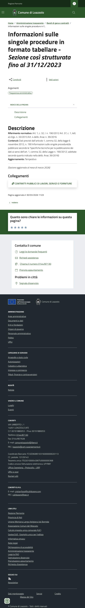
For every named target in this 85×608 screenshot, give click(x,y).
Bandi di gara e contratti (58, 23)
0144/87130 (22, 435)
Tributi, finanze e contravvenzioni (22, 374)
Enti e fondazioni (15, 324)
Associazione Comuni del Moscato (23, 526)
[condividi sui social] (15, 79)
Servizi (39, 593)
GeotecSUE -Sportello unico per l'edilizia (25, 534)
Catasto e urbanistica (17, 365)
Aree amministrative (17, 316)
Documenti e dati (15, 320)
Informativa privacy (16, 538)
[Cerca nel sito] (72, 12)
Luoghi (11, 405)
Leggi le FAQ (13, 554)
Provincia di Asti (15, 517)
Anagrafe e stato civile (18, 357)
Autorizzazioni (14, 361)
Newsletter (13, 582)
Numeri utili (13, 476)
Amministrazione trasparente (30, 23)
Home (10, 23)
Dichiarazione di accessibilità (20, 547)
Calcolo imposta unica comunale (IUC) (24, 530)
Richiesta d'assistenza (18, 564)
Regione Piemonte (15, 3)
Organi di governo (16, 329)
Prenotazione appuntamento (21, 561)
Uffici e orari (13, 471)
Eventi (11, 409)
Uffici (10, 342)
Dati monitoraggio (16, 593)
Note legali (13, 543)
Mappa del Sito (26, 597)
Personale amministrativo (19, 333)
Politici (11, 337)
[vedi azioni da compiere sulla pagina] (51, 79)
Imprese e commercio (17, 370)
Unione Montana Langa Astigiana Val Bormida (28, 521)
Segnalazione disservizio (18, 557)
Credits (58, 593)
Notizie (11, 389)
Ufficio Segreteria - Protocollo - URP (24, 467)
